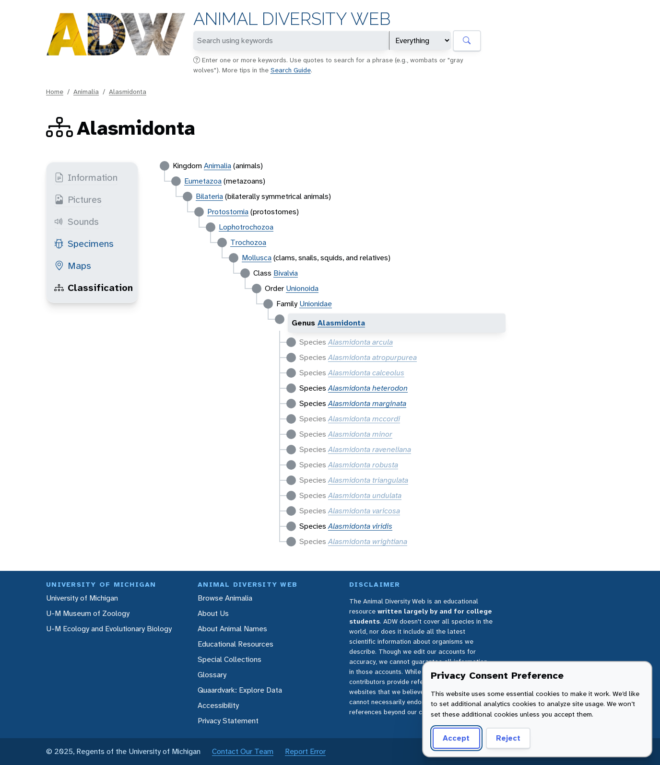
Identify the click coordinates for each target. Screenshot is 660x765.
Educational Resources (235, 644)
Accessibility (218, 705)
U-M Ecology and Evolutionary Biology (109, 629)
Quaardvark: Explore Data (240, 690)
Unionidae (315, 304)
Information (86, 177)
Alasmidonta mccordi (364, 419)
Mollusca (256, 258)
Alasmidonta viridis (360, 526)
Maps (72, 265)
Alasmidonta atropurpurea (372, 357)
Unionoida (302, 288)
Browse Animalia (225, 598)
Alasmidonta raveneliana (369, 449)
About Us (213, 613)
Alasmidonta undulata (364, 495)
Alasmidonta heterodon (368, 388)
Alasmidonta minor (360, 434)
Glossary (212, 675)
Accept (456, 738)
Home (54, 91)
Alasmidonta (127, 91)
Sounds (76, 221)
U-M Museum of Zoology (88, 613)
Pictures (78, 199)
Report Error (305, 751)
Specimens (84, 243)
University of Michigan (82, 598)
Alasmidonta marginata (367, 403)
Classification (93, 287)
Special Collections (229, 659)
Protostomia (227, 212)
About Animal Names (232, 629)
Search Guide (291, 70)
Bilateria (209, 196)
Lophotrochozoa (246, 227)
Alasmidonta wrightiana (367, 541)
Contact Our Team (242, 751)
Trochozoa (248, 242)
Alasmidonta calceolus (366, 373)
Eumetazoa (203, 181)
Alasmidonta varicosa (364, 511)
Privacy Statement (228, 721)
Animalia (86, 91)
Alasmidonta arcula (360, 342)
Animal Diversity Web (291, 19)
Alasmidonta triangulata (368, 480)
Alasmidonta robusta (363, 465)
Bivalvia (285, 273)
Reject (508, 738)
